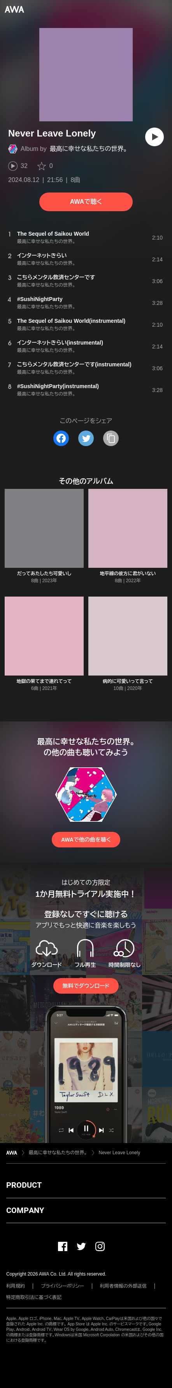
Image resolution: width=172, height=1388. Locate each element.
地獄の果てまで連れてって (44, 681)
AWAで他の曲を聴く (86, 840)
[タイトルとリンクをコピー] (111, 438)
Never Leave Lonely (119, 1152)
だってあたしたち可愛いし (44, 573)
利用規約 (15, 1286)
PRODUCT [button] (24, 1185)
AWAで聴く (86, 201)
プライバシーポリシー (62, 1286)
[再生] (154, 137)
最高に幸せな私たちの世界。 (88, 148)
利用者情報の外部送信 (123, 1286)
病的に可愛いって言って (128, 681)
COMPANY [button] (25, 1210)
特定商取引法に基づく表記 (33, 1297)
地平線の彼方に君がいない (128, 573)
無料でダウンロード (86, 986)
